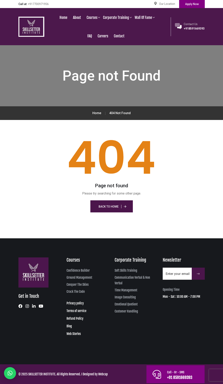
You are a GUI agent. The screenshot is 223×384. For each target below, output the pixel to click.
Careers (103, 36)
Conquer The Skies (78, 285)
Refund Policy (75, 318)
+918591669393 (194, 28)
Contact (119, 36)
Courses (92, 17)
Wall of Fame (143, 17)
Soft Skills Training (126, 270)
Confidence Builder (78, 270)
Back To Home (109, 206)
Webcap (103, 374)
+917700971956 (38, 4)
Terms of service (76, 311)
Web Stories (74, 334)
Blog (69, 326)
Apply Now (192, 4)
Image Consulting (125, 297)
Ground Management (79, 277)
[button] (10, 373)
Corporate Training (116, 17)
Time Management (126, 290)
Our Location (167, 3)
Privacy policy (75, 303)
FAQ (89, 36)
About (77, 17)
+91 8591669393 (179, 377)
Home (63, 17)
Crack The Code (76, 292)
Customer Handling (126, 311)
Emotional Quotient (126, 304)
